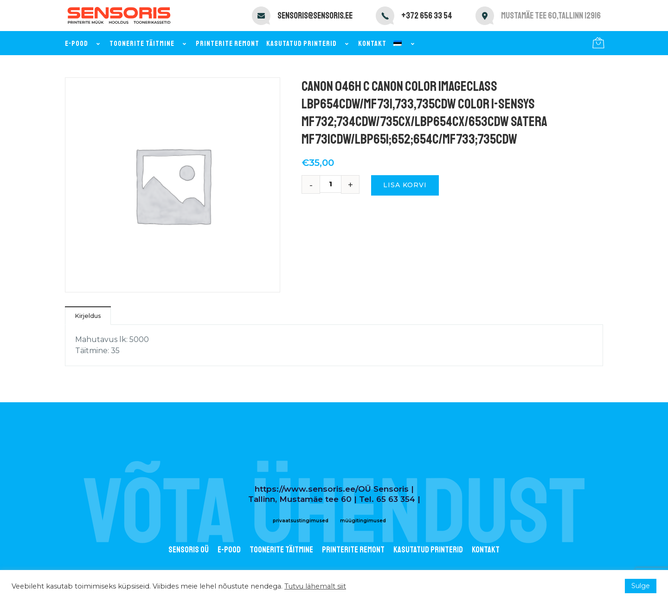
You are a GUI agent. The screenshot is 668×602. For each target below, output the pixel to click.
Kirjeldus (88, 315)
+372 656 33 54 (426, 15)
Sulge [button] (640, 586)
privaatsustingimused (300, 521)
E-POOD (229, 550)
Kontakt (372, 43)
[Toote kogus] (334, 184)
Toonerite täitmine (149, 43)
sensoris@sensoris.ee (315, 15)
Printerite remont (227, 43)
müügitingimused (363, 521)
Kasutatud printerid (308, 43)
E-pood (84, 43)
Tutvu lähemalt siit (315, 586)
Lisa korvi (405, 185)
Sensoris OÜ (188, 550)
